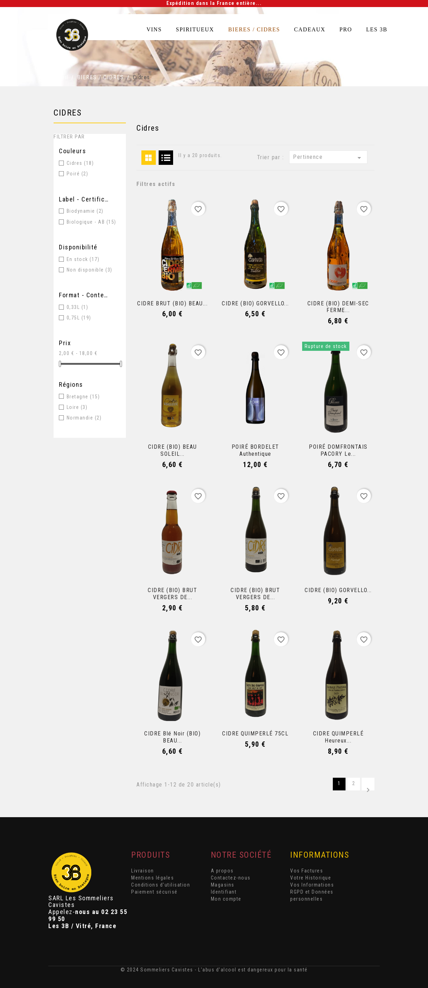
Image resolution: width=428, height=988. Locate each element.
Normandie (84, 418)
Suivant (368, 788)
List (166, 157)
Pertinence (328, 158)
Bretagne (83, 396)
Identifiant (224, 892)
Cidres (67, 113)
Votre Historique (310, 878)
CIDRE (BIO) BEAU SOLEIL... (172, 450)
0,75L (79, 318)
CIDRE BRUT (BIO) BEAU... (172, 303)
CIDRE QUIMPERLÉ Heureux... (338, 737)
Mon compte (226, 899)
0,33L (77, 307)
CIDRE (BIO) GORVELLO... (255, 303)
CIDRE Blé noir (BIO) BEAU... (172, 737)
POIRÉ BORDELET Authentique (255, 450)
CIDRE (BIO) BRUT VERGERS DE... (172, 594)
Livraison (142, 871)
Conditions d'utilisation (160, 885)
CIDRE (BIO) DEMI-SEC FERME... (338, 307)
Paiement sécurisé (154, 892)
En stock (83, 259)
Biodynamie (85, 211)
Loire (77, 407)
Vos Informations (312, 885)
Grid (148, 157)
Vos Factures (306, 871)
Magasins (222, 885)
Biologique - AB (91, 222)
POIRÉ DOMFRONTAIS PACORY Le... (338, 450)
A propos (222, 871)
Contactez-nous (231, 878)
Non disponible (89, 270)
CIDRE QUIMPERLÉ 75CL (255, 733)
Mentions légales (152, 878)
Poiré (77, 173)
